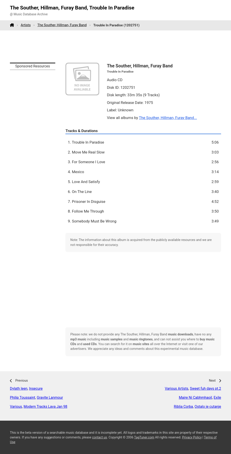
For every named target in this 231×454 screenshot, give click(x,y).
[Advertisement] (115, 46)
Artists (26, 25)
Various (16, 406)
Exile (217, 397)
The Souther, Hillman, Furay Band (62, 25)
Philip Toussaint (22, 397)
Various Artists (176, 388)
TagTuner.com (144, 437)
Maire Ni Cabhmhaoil (195, 397)
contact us (99, 437)
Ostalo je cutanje (208, 406)
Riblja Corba (183, 406)
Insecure (36, 388)
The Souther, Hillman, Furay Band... (168, 117)
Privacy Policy (192, 437)
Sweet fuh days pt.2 (205, 388)
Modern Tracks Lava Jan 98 (45, 406)
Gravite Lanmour (50, 397)
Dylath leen (19, 388)
